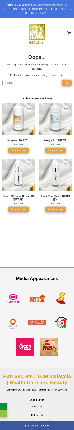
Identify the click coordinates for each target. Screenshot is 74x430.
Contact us (37, 406)
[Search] (32, 83)
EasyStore (62, 390)
